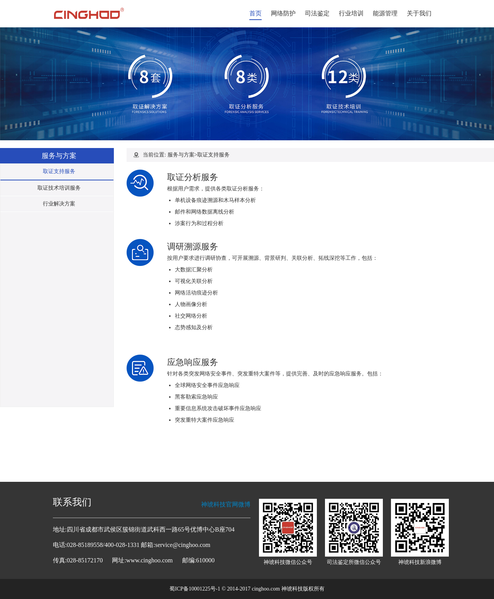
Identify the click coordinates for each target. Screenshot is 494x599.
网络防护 (283, 13)
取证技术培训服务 (59, 188)
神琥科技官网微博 (225, 504)
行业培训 (351, 13)
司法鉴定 (317, 13)
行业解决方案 (59, 204)
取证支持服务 (59, 171)
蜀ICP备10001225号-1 (194, 589)
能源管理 (385, 13)
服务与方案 (181, 155)
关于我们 (419, 13)
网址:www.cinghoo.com (142, 560)
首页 (255, 13)
